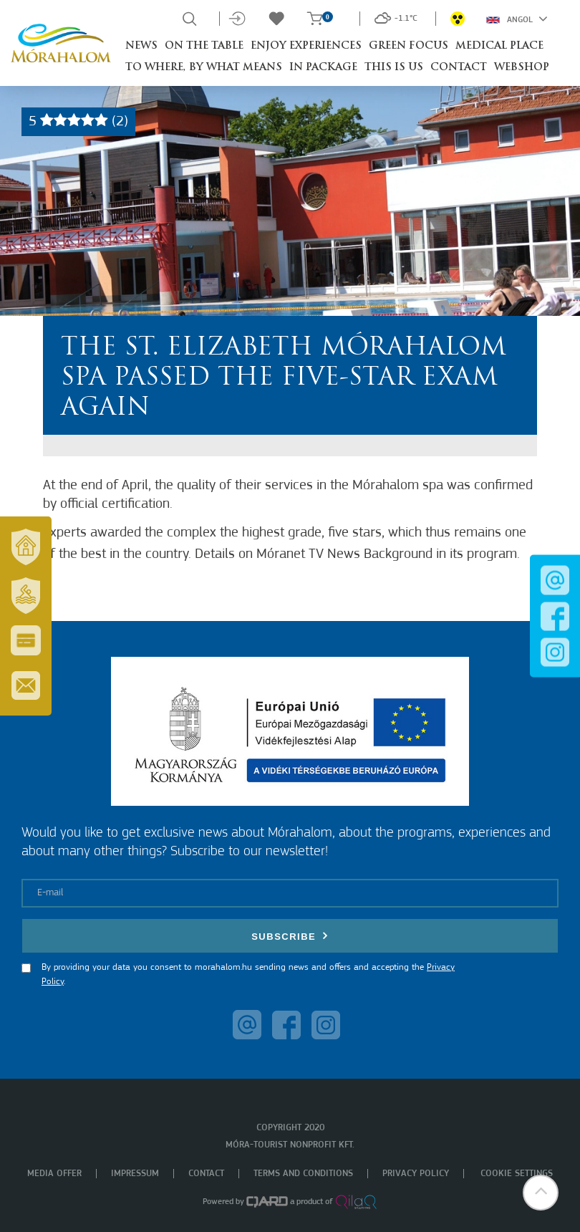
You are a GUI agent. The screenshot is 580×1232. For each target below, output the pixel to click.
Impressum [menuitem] (135, 1173)
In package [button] (323, 67)
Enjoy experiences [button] (306, 46)
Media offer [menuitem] (54, 1173)
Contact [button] (458, 67)
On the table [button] (204, 46)
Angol (517, 18)
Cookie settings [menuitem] (516, 1173)
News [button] (141, 46)
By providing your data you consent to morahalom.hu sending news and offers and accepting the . (248, 974)
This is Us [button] (393, 67)
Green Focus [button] (408, 46)
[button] (541, 1193)
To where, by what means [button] (203, 67)
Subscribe (290, 936)
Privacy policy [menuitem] (415, 1173)
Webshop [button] (521, 67)
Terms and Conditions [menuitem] (303, 1173)
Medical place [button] (499, 46)
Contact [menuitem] (206, 1173)
